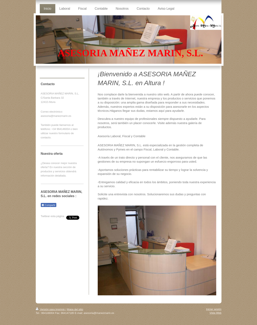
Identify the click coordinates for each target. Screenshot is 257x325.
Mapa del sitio (75, 309)
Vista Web (215, 312)
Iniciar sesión (213, 309)
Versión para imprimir (51, 309)
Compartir (49, 205)
